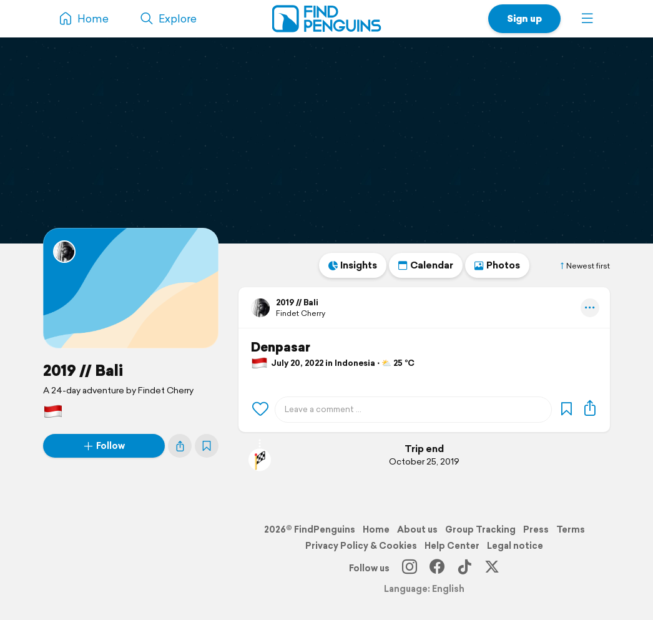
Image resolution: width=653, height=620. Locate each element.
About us (417, 529)
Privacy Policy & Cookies (361, 545)
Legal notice (515, 545)
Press (536, 529)
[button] (587, 18)
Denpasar (280, 347)
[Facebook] (437, 568)
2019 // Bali (83, 370)
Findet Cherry (300, 313)
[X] (491, 568)
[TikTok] (464, 568)
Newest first (584, 266)
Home (376, 529)
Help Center (452, 545)
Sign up (524, 18)
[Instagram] (409, 568)
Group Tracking (480, 529)
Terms (570, 529)
